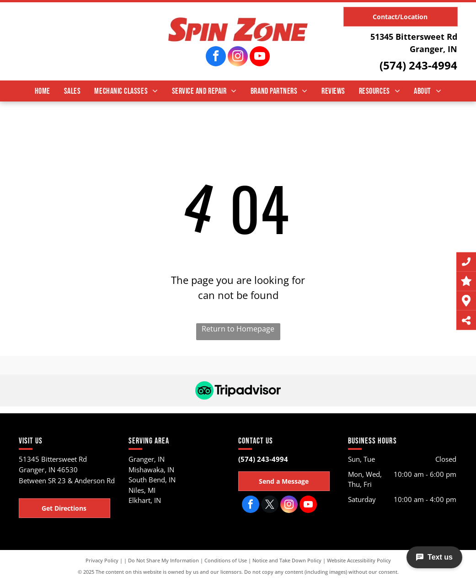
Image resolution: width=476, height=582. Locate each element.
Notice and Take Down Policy (286, 560)
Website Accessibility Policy (359, 560)
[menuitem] (42, 91)
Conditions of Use (225, 560)
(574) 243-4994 (418, 65)
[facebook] (216, 57)
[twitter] (269, 505)
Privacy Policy (102, 560)
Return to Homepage (238, 329)
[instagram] (238, 57)
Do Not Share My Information (163, 560)
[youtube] (260, 57)
